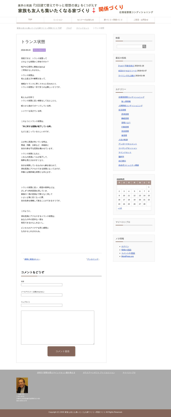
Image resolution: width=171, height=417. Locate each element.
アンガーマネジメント (128, 144)
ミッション (57, 20)
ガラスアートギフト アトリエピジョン (99, 373)
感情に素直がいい (31, 259)
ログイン (125, 246)
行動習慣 (125, 127)
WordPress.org (127, 256)
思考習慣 (125, 114)
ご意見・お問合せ (141, 20)
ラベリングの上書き (126, 76)
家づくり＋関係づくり (113, 20)
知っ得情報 (126, 101)
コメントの (128, 253)
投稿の (126, 250)
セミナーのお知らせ (85, 20)
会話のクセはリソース (127, 71)
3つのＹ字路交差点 (126, 66)
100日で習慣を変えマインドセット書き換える (56, 373)
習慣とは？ (126, 123)
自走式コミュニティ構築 (129, 165)
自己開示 (122, 161)
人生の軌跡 (123, 140)
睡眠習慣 (125, 118)
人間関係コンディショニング (131, 106)
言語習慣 (125, 131)
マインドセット (39, 50)
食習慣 (124, 135)
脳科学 (121, 157)
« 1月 (120, 208)
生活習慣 (122, 110)
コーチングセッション (128, 148)
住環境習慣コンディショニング (131, 97)
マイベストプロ (129, 373)
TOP (30, 20)
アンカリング (92, 259)
